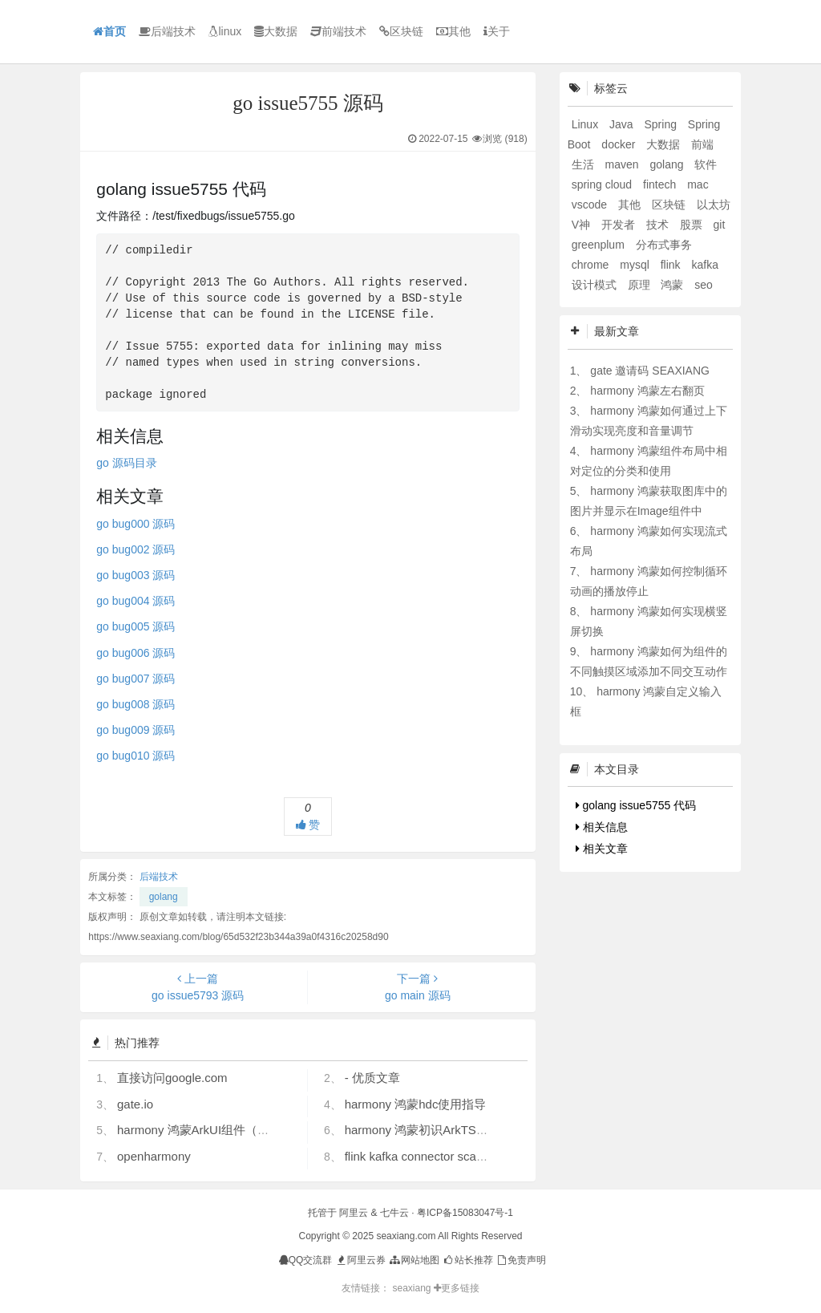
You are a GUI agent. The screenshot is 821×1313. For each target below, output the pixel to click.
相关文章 (602, 848)
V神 (582, 224)
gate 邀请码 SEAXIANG (650, 370)
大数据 (275, 31)
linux (224, 31)
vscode (591, 204)
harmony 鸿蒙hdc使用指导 (416, 1104)
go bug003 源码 (135, 575)
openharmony (154, 1156)
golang (163, 896)
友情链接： (366, 1288)
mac (697, 184)
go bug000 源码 (135, 523)
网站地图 (413, 1260)
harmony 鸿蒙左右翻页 (647, 390)
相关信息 (602, 827)
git (720, 224)
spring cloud (603, 184)
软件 (705, 164)
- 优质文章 (372, 1077)
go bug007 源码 (135, 678)
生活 (584, 164)
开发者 (619, 224)
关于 (496, 31)
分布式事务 (664, 244)
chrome (592, 264)
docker (619, 144)
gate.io (135, 1104)
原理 (640, 284)
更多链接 (456, 1288)
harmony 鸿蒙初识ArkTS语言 (422, 1130)
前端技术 (338, 31)
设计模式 (596, 284)
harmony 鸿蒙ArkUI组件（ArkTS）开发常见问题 (246, 1130)
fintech (661, 184)
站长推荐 (467, 1260)
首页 (109, 31)
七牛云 (394, 1212)
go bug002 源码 (135, 549)
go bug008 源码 (135, 704)
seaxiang (412, 1288)
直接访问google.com (172, 1077)
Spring (661, 124)
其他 (453, 31)
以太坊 (713, 204)
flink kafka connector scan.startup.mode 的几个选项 (482, 1156)
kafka (704, 264)
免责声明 (520, 1260)
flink (672, 264)
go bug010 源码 (135, 755)
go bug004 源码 (135, 600)
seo (703, 284)
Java (622, 124)
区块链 (401, 31)
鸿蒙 (673, 284)
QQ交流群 (306, 1260)
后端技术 (167, 31)
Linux (586, 124)
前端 (702, 144)
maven (623, 164)
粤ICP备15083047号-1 (465, 1212)
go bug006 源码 (135, 652)
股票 (693, 224)
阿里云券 (360, 1260)
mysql (636, 264)
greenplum (600, 244)
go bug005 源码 (135, 626)
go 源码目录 (126, 462)
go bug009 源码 (135, 729)
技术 (659, 224)
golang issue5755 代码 (636, 805)
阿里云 (353, 1212)
